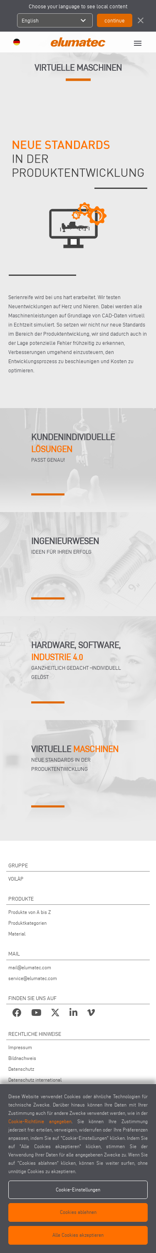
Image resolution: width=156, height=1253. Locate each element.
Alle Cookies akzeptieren (78, 1235)
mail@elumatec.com (29, 967)
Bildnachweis (22, 1058)
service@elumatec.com (32, 978)
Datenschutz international (35, 1079)
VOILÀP (15, 879)
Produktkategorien (27, 923)
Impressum (20, 1047)
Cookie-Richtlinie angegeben (40, 1121)
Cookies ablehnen (78, 1212)
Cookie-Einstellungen (78, 1189)
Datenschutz (21, 1069)
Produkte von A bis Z (29, 912)
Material (16, 933)
